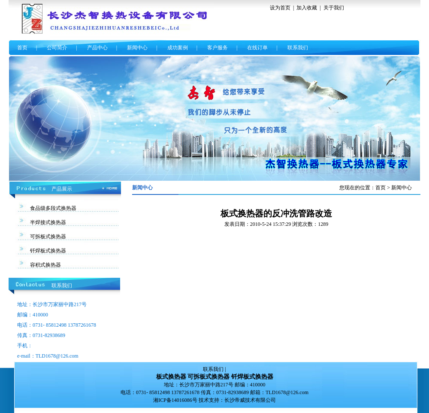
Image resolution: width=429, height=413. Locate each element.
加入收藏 (306, 8)
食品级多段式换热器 (53, 208)
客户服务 (217, 48)
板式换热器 (171, 377)
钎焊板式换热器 (48, 251)
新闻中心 (137, 48)
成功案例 (177, 48)
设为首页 (280, 8)
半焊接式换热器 (48, 222)
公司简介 (57, 48)
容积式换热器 (45, 265)
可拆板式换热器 (48, 237)
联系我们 (297, 48)
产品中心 (97, 48)
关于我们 (333, 8)
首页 (22, 48)
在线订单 (257, 48)
